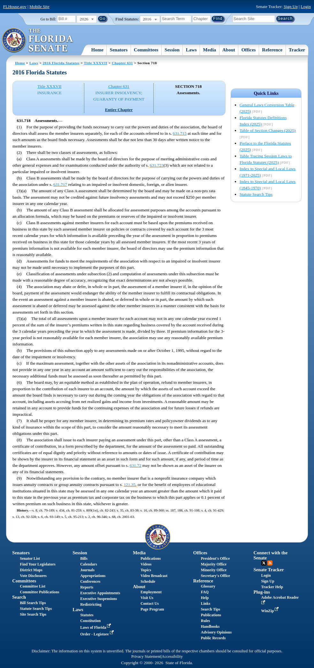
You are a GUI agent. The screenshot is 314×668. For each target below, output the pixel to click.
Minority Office (213, 570)
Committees (146, 49)
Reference (272, 49)
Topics (146, 570)
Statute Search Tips (256, 194)
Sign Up (291, 6)
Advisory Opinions (216, 632)
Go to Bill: (48, 19)
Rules (205, 621)
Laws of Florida (96, 627)
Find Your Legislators (37, 564)
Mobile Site (39, 6)
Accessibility (172, 656)
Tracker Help (272, 587)
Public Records (213, 638)
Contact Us (150, 603)
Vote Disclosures (33, 575)
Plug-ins (262, 592)
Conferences (90, 581)
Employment (151, 592)
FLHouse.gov (15, 6)
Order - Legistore (97, 634)
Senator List (30, 558)
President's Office (215, 558)
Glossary (208, 586)
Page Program (152, 609)
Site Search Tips (33, 614)
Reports (86, 587)
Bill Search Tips (33, 603)
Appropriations (92, 575)
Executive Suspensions (98, 598)
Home (97, 49)
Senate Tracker (269, 569)
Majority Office (213, 564)
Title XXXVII (96, 63)
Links (205, 603)
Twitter (263, 563)
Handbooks (210, 626)
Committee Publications (39, 592)
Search (19, 597)
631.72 (136, 465)
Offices (248, 49)
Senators (119, 49)
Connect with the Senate (271, 555)
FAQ (205, 592)
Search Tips (210, 609)
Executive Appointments (100, 593)
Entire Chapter (119, 109)
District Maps (31, 570)
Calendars (88, 564)
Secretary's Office (215, 575)
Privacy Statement (146, 656)
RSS (269, 563)
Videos (146, 564)
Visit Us (147, 598)
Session (172, 49)
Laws (191, 49)
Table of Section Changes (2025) (267, 130)
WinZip (270, 611)
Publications (151, 558)
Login (306, 6)
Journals (87, 570)
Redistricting (91, 604)
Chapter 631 (122, 63)
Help (205, 598)
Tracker (297, 49)
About (228, 49)
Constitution (90, 621)
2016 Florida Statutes (61, 63)
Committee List (32, 586)
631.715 (180, 133)
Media (209, 49)
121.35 (129, 484)
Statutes (86, 615)
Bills (84, 558)
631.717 (60, 184)
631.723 (157, 165)
